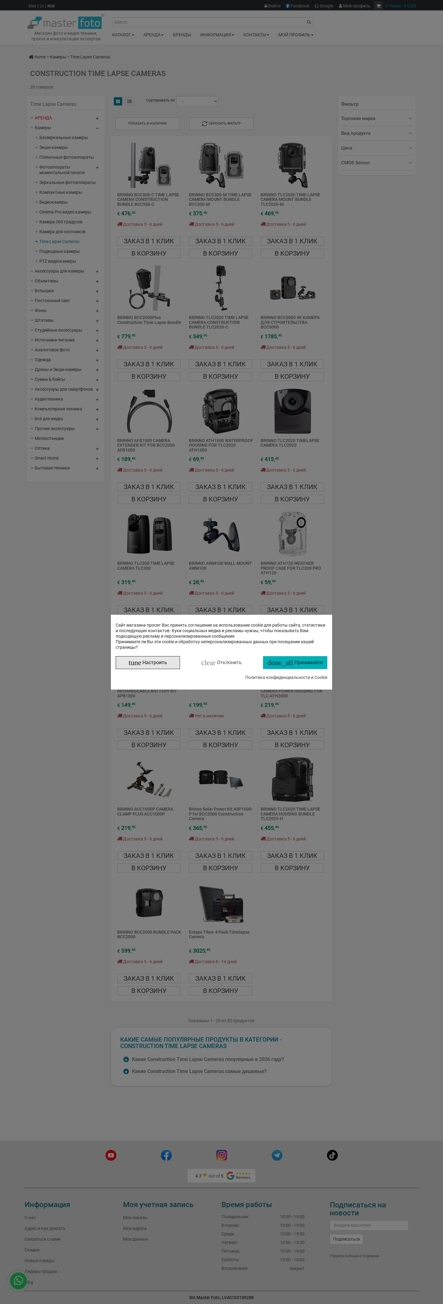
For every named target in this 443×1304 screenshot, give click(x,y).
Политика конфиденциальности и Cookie (286, 677)
